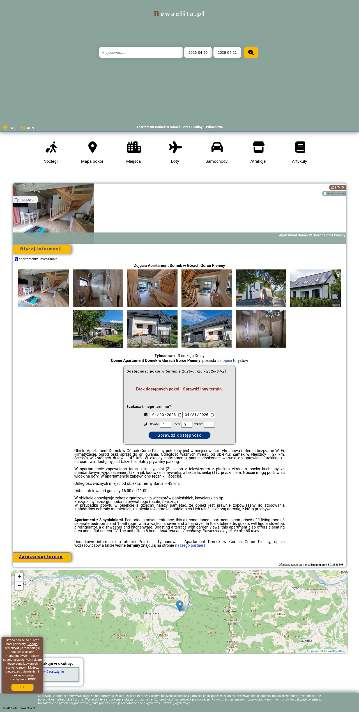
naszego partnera (190, 545)
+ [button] (19, 577)
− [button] (19, 586)
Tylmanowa (24, 199)
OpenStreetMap (335, 651)
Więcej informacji (41, 249)
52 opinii (224, 360)
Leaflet (314, 651)
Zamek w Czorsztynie (48, 672)
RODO (32, 679)
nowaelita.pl (179, 13)
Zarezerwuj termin (41, 556)
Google (33, 644)
